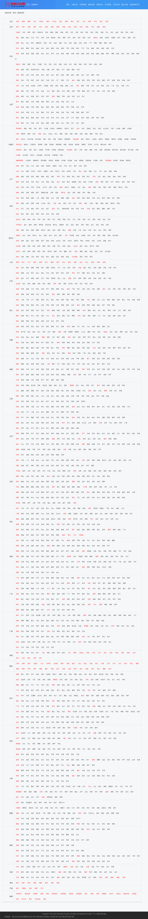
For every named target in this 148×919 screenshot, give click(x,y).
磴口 (35, 150)
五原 (30, 150)
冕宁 (82, 722)
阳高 (102, 86)
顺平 (107, 53)
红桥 (46, 27)
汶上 (118, 433)
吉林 (11, 206)
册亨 (53, 743)
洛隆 (69, 813)
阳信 (84, 449)
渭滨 (22, 834)
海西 (58, 883)
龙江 (67, 225)
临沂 (17, 444)
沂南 (37, 444)
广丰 (27, 412)
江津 (108, 663)
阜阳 (17, 348)
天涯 (58, 653)
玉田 (79, 37)
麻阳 (52, 567)
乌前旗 (41, 150)
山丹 (115, 872)
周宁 (47, 380)
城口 (46, 669)
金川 (107, 711)
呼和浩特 (19, 128)
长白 (42, 209)
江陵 (83, 524)
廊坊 (17, 80)
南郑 (27, 856)
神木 (138, 856)
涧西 (37, 465)
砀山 (73, 348)
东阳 (124, 310)
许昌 (17, 487)
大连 (17, 171)
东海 (38, 283)
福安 (57, 380)
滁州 (58, 342)
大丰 (32, 289)
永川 (120, 663)
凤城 (124, 176)
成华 (42, 674)
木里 (27, 722)
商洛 (73, 861)
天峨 (38, 642)
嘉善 (93, 305)
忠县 (63, 669)
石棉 (119, 706)
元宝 (99, 176)
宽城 (68, 69)
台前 (98, 481)
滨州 (64, 449)
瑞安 (67, 305)
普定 (109, 733)
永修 (47, 391)
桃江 (117, 556)
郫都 (75, 674)
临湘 (129, 551)
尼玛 (67, 824)
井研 (50, 695)
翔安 (118, 358)
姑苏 (37, 278)
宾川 (61, 792)
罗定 (73, 610)
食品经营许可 (134, 5)
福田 (27, 583)
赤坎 (94, 588)
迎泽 (27, 86)
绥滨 (109, 230)
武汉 (17, 508)
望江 (109, 337)
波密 (107, 813)
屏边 (42, 786)
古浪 (74, 872)
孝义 (77, 123)
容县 (63, 631)
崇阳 (93, 529)
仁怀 (89, 733)
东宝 (97, 519)
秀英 (22, 653)
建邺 (32, 267)
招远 (67, 428)
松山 (56, 134)
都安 (69, 642)
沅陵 (32, 567)
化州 (37, 594)
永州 (78, 562)
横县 (79, 615)
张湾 (27, 513)
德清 (32, 310)
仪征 (93, 289)
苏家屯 (48, 166)
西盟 (67, 776)
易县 (92, 53)
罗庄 (27, 444)
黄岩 (89, 316)
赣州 (17, 396)
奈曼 (54, 139)
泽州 (42, 96)
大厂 (57, 80)
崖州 (63, 653)
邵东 (37, 551)
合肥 (17, 326)
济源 (74, 503)
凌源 (56, 192)
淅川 (57, 492)
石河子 (111, 894)
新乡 (48, 476)
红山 (44, 134)
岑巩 (49, 749)
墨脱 (102, 813)
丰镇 (137, 150)
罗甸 (57, 754)
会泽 (133, 760)
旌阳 (22, 685)
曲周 (105, 43)
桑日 (37, 818)
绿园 (42, 198)
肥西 (52, 326)
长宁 (29, 262)
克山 (92, 225)
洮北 (93, 209)
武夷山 (63, 374)
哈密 (41, 894)
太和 (32, 182)
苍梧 (37, 626)
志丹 (47, 850)
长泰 (113, 369)
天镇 (107, 86)
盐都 (27, 289)
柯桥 (58, 310)
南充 (82, 695)
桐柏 (77, 492)
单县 (37, 455)
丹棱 (42, 701)
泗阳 (73, 294)
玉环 (124, 316)
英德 (78, 604)
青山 (94, 128)
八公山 (83, 332)
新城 (25, 128)
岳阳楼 (89, 551)
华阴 (72, 845)
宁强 (52, 856)
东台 (62, 289)
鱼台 (103, 433)
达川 (63, 706)
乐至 (63, 711)
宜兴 (114, 267)
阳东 (27, 604)
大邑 (85, 674)
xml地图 (97, 914)
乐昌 (123, 578)
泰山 (22, 439)
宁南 (52, 722)
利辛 (37, 353)
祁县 (57, 102)
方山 (62, 123)
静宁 (47, 877)
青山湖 (45, 385)
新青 (47, 241)
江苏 (11, 281)
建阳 (27, 374)
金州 (51, 171)
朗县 (117, 813)
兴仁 (29, 743)
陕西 (11, 845)
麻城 (62, 529)
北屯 (17, 899)
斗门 (78, 583)
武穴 (67, 529)
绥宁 (62, 551)
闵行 (58, 262)
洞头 (37, 305)
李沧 (98, 417)
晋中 (17, 102)
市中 (27, 417)
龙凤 (77, 235)
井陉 (66, 32)
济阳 (62, 417)
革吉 (103, 824)
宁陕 (37, 861)
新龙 (62, 717)
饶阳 (103, 80)
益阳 (97, 556)
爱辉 (81, 251)
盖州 (84, 182)
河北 (40, 27)
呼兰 (53, 219)
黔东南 (18, 749)
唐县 (62, 53)
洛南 (83, 861)
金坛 (98, 273)
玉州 (53, 631)
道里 (23, 219)
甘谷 (42, 872)
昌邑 (78, 198)
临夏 (118, 877)
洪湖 (93, 524)
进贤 (65, 385)
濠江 (104, 583)
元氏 (111, 32)
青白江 (54, 674)
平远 (47, 599)
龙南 (62, 396)
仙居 (109, 316)
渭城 (32, 840)
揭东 (27, 610)
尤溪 (83, 364)
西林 (37, 241)
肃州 (63, 877)
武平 (99, 374)
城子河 (43, 230)
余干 (57, 412)
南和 (62, 48)
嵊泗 (73, 316)
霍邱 (114, 348)
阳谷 (29, 449)
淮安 (54, 283)
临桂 (47, 620)
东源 (119, 599)
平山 (106, 32)
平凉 (17, 877)
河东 (23, 27)
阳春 (37, 604)
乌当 (37, 728)
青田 (27, 321)
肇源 (104, 235)
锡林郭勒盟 (19, 160)
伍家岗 (75, 513)
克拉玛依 (27, 894)
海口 (17, 653)
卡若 (22, 813)
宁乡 (62, 540)
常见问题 (103, 14)
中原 (22, 460)
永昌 (81, 867)
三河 (67, 80)
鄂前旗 (107, 139)
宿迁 (53, 294)
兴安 (89, 230)
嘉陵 (97, 695)
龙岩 (74, 374)
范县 (93, 481)
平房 (38, 219)
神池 (57, 112)
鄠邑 (72, 829)
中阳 (67, 123)
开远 (27, 786)
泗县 (88, 348)
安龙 (59, 743)
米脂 (113, 856)
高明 (42, 588)
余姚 (133, 300)
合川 (114, 663)
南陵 (103, 326)
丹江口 (58, 513)
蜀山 (32, 326)
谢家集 (77, 332)
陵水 (29, 658)
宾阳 (74, 615)
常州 (73, 273)
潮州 (100, 604)
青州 (52, 433)
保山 (68, 765)
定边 (103, 856)
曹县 (32, 455)
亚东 (93, 808)
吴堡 (123, 856)
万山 (74, 738)
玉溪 (17, 765)
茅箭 (22, 513)
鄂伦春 (51, 144)
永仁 (52, 781)
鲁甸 (27, 770)
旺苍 (37, 690)
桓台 (47, 423)
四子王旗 (130, 150)
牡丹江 (18, 251)
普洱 (17, 776)
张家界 (69, 556)
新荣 (82, 86)
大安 (113, 209)
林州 (120, 471)
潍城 (22, 433)
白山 (17, 209)
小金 (112, 711)
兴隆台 (73, 187)
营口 (58, 182)
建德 (82, 300)
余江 (115, 391)
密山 (64, 230)
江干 (32, 300)
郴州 (17, 562)
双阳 (47, 198)
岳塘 (27, 546)
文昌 (93, 653)
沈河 (27, 166)
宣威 (138, 760)
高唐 (53, 449)
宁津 (98, 444)
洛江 (32, 369)
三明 (48, 364)
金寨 (124, 348)
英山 (42, 529)
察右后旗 (123, 150)
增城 (72, 578)
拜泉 (102, 225)
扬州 (68, 289)
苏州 (17, 278)
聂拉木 (104, 808)
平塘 (52, 754)
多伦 (101, 160)
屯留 (73, 91)
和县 (136, 332)
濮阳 (73, 481)
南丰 (98, 407)
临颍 (78, 487)
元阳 (62, 786)
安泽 (52, 118)
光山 (37, 497)
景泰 (112, 867)
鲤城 (22, 369)
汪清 (52, 214)
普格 (57, 722)
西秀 (99, 733)
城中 (89, 615)
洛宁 (82, 465)
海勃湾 (23, 134)
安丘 (67, 433)
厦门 (88, 358)
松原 (53, 209)
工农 (79, 230)
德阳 (17, 685)
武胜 (37, 706)
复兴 (32, 43)
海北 (29, 883)
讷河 (107, 225)
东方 (105, 653)
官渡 (32, 760)
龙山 (59, 203)
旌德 (99, 353)
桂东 (62, 562)
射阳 (52, 289)
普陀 (40, 262)
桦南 (44, 246)
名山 (104, 706)
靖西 (77, 636)
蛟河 (103, 198)
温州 (17, 305)
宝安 (37, 583)
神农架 (81, 535)
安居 (68, 690)
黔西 (33, 738)
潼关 (32, 845)
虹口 (46, 262)
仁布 (73, 808)
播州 (33, 733)
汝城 (57, 562)
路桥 (94, 316)
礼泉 (52, 840)
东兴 (107, 626)
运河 (27, 75)
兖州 (93, 433)
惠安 (42, 369)
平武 (93, 685)
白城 (88, 209)
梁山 (128, 433)
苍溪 (52, 690)
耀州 (103, 829)
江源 (27, 209)
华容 (81, 519)
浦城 (37, 374)
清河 (97, 48)
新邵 (42, 551)
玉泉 (35, 128)
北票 (51, 192)
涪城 (58, 685)
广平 (90, 43)
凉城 (100, 150)
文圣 (27, 187)
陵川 (37, 96)
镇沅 (47, 776)
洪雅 (37, 701)
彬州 (87, 840)
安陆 (47, 524)
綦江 (73, 663)
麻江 (94, 749)
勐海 (30, 792)
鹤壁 (17, 476)
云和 (47, 321)
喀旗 (91, 134)
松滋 (98, 524)
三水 (37, 588)
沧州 (17, 75)
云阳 (69, 669)
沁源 (108, 91)
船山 (63, 690)
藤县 (42, 626)
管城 (32, 460)
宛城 (22, 492)
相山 (27, 337)
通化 (80, 203)
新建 (50, 385)
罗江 (27, 685)
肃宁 (57, 75)
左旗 (66, 134)
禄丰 (67, 781)
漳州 (83, 369)
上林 (69, 615)
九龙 (37, 717)
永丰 (52, 401)
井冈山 (83, 401)
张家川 (53, 872)
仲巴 (88, 808)
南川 (125, 663)
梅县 (27, 599)
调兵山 (120, 187)
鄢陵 (32, 487)
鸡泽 (85, 43)
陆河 (78, 599)
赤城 (100, 64)
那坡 (47, 636)
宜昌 (64, 513)
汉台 (22, 856)
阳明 (29, 251)
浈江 (88, 578)
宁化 (73, 364)
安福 (72, 401)
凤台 (93, 332)
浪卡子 (78, 818)
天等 (47, 647)
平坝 (104, 733)
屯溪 (22, 342)
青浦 (92, 262)
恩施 (17, 535)
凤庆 (83, 776)
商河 (67, 417)
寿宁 (42, 380)
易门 (47, 765)
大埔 (32, 599)
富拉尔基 (48, 225)
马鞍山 (105, 332)
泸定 (27, 717)
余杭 (57, 300)
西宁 (17, 883)
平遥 (62, 102)
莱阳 (52, 428)
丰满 (93, 198)
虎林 (59, 230)
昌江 (77, 385)
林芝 (79, 813)
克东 (97, 225)
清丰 (83, 481)
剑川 (96, 792)
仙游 (42, 364)
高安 (67, 407)
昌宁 (88, 765)
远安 (96, 513)
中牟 (52, 460)
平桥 (27, 497)
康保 (60, 64)
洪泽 (76, 283)
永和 (82, 118)
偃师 (92, 465)
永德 (93, 776)
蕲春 (52, 529)
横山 (88, 856)
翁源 (108, 578)
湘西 (17, 572)
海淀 (47, 21)
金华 (84, 310)
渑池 (100, 487)
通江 (32, 711)
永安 (108, 364)
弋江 (78, 326)
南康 (27, 396)
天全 (124, 706)
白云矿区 (106, 128)
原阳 (83, 476)
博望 (121, 332)
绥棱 (52, 257)
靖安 (47, 407)
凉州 (64, 872)
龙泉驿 (48, 674)
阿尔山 (32, 155)
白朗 (68, 808)
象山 (123, 300)
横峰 (47, 412)
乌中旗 (47, 150)
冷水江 (104, 567)
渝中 (29, 663)
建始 (32, 535)
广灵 (112, 86)
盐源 (32, 722)
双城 (64, 219)
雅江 (42, 717)
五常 (109, 219)
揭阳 (17, 610)
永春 (52, 369)
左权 (32, 102)
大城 (47, 80)
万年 (67, 412)
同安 (113, 358)
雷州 (129, 588)
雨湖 (22, 546)
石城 (102, 396)
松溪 (47, 374)
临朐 (42, 433)
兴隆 (48, 69)
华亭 (52, 877)
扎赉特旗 (55, 155)
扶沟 (83, 497)
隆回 (52, 551)
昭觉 (72, 722)
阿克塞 (84, 877)
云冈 (92, 86)
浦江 (104, 310)
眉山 (17, 701)
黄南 (34, 883)
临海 (119, 316)
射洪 (78, 690)
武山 (47, 872)
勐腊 (35, 792)
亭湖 (22, 289)
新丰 (118, 578)
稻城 (102, 717)
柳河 (107, 203)
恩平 (83, 588)
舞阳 (73, 487)
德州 (83, 444)
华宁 (42, 765)
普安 (33, 743)
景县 (118, 80)
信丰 (37, 396)
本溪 (58, 176)
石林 (67, 760)
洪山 (52, 508)
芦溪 (123, 385)
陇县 (57, 834)
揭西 (32, 610)
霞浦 (27, 380)
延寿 (99, 219)
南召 (32, 492)
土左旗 (46, 128)
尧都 (22, 118)
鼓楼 (37, 267)
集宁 (75, 150)
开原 (126, 187)
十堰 (17, 513)
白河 (67, 861)
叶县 (49, 471)
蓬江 (53, 588)
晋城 (17, 96)
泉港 (37, 369)
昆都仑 (89, 128)
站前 (63, 182)
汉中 (17, 856)
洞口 (57, 551)
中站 (27, 481)
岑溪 (52, 626)
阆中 (127, 695)
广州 (17, 578)
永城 (133, 492)
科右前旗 (39, 155)
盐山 (52, 75)
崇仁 (103, 407)
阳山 (63, 604)
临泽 (105, 872)
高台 (110, 872)
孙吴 (96, 251)
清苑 (37, 53)
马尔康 (75, 711)
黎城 (83, 91)
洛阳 (17, 465)
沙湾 (27, 695)
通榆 (103, 209)
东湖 (22, 385)
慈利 (86, 556)
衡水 (73, 80)
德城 (88, 444)
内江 (89, 690)
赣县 (32, 396)
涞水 (47, 53)
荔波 (32, 754)
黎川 (93, 407)
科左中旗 (30, 139)
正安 (49, 733)
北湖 (22, 562)
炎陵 (108, 540)
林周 (40, 802)
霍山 (129, 348)
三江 (135, 615)
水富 (72, 770)
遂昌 (37, 321)
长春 (17, 198)
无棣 (89, 449)
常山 (32, 316)
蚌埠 (17, 332)
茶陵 (103, 540)
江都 (83, 289)
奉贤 (98, 262)
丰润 (47, 37)
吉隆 (98, 808)
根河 (109, 144)
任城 (88, 433)
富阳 (62, 300)
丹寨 (99, 749)
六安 (94, 348)
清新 (53, 604)
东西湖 (58, 508)
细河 (123, 182)
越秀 (27, 578)
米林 (97, 813)
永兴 (42, 562)
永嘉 (42, 305)
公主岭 (43, 203)
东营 (100, 423)
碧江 (69, 738)
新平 (57, 765)
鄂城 (86, 519)
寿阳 (47, 102)
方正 (74, 219)
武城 (128, 444)
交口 (72, 123)
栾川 (62, 465)
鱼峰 (94, 615)
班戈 (57, 824)
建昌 (89, 192)
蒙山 (47, 626)
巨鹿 (72, 48)
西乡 (42, 856)
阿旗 (61, 134)
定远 (83, 342)
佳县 (118, 856)
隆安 (59, 615)
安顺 (94, 733)
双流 (70, 674)
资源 (87, 620)
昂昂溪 (41, 225)
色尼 (22, 824)
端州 (53, 594)
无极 (101, 32)
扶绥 (27, 647)
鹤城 (22, 567)
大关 (42, 770)
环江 (59, 642)
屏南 (37, 380)
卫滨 (58, 476)
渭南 (17, 845)
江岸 (22, 508)
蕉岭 (52, 599)
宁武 (47, 112)
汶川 (80, 711)
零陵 (83, 562)
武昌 (42, 508)
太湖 (99, 337)
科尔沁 (23, 139)
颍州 (22, 348)
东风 (33, 246)
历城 (42, 417)
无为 (108, 326)
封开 (78, 594)
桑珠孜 (24, 808)
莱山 (37, 428)
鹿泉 (56, 32)
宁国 (104, 353)
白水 (57, 845)
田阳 (27, 636)
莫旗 (45, 144)
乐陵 (133, 444)
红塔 (22, 765)
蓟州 (104, 27)
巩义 (57, 460)
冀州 (83, 80)
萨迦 (46, 808)
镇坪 (57, 861)
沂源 (57, 423)
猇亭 (86, 513)
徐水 (42, 53)
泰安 (17, 439)
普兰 (83, 824)
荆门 (92, 519)
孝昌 (27, 524)
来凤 (52, 535)
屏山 (103, 701)
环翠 (58, 439)
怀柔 (89, 21)
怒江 (17, 797)
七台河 (75, 246)
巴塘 (92, 717)
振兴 (104, 176)
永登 (49, 867)
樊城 (27, 519)
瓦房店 (69, 171)
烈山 (32, 337)
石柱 (92, 669)
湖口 (62, 391)
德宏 (107, 792)
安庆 (69, 337)
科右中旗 (47, 155)
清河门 (118, 182)
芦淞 (78, 540)
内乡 (52, 492)
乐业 (57, 636)
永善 (47, 770)
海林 (55, 251)
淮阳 (108, 497)
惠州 (94, 594)
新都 (60, 674)
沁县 (103, 91)
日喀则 (18, 808)
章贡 (22, 396)
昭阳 (22, 770)
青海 (11, 883)
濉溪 (37, 337)
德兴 (77, 412)
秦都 (22, 840)
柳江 (109, 615)
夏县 (62, 107)
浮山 (57, 118)
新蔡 (69, 503)
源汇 (58, 487)
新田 (129, 562)
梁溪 (99, 267)
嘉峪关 (65, 867)
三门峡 (85, 487)
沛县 (52, 273)
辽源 (54, 203)
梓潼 (83, 685)
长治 (48, 91)
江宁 (59, 267)
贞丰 (44, 743)
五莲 (94, 439)
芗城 (88, 369)
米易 (76, 679)
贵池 (48, 353)
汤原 (53, 246)
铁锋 (35, 225)
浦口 (42, 267)
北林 (22, 257)
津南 (63, 27)
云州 (97, 86)
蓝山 (124, 562)
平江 (120, 551)
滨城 (69, 449)
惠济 (47, 460)
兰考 (129, 460)
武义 (99, 310)
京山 (117, 519)
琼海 (87, 653)
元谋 (57, 781)
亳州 (17, 353)
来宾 (79, 642)
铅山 (42, 412)
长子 (93, 91)
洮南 (108, 209)
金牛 (32, 674)
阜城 (123, 80)
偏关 (82, 112)
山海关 (107, 37)
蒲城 (52, 845)
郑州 (17, 460)
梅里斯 (61, 225)
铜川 (88, 829)
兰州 (17, 867)
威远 (104, 690)
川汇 (78, 497)
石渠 (77, 717)
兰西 (32, 257)
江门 (48, 588)
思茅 (22, 776)
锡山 (84, 267)
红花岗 (23, 733)
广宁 (68, 594)
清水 (32, 872)
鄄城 (57, 455)
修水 (42, 391)
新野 (72, 492)
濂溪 (22, 391)
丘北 (121, 786)
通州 (66, 21)
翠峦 (42, 241)
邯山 (22, 43)
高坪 (92, 695)
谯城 (22, 353)
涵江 (27, 364)
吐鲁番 (35, 894)
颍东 (27, 348)
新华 (33, 32)
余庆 (74, 733)
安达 (28, 5)
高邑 (86, 32)
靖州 (67, 567)
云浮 (48, 610)
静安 (34, 262)
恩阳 (27, 711)
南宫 (107, 48)
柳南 (99, 615)
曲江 (93, 578)
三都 (77, 754)
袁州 (22, 407)
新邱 (107, 182)
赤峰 (39, 134)
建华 (30, 225)
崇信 (37, 877)
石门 (57, 556)
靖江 (42, 294)
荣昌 (23, 669)
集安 (118, 203)
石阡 (89, 738)
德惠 (67, 198)
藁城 (51, 32)
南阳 (17, 492)
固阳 (123, 128)
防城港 (86, 626)
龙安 (94, 471)
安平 (108, 80)
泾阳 (42, 840)
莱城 (110, 439)
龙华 (52, 583)
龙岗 (42, 583)
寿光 (62, 433)
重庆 (11, 666)
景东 (37, 776)
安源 (103, 385)
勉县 (47, 856)
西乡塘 (38, 615)
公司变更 (108, 5)
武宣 (99, 642)
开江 (73, 706)
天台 (104, 316)
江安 (73, 701)
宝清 (55, 235)
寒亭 (27, 433)
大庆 (66, 235)
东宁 (70, 251)
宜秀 (84, 337)
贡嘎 (32, 818)
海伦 (67, 257)
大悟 (32, 524)
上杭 (94, 374)
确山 (49, 503)
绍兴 (48, 310)
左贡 (59, 813)
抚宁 (119, 37)
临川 (78, 407)
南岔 (27, 241)
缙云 (32, 321)
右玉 (78, 96)
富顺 (49, 679)
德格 (67, 717)
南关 (22, 198)
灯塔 (55, 187)
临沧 (73, 776)
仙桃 (63, 535)
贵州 (11, 741)
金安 (99, 348)
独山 (47, 754)
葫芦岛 (63, 192)
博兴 (94, 449)
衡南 (83, 546)
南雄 (128, 578)
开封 (83, 460)
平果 (37, 636)
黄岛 (88, 417)
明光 (98, 342)
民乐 (100, 872)
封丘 (93, 476)
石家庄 (18, 32)
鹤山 (22, 476)
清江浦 (70, 283)
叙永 (118, 679)
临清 (59, 449)
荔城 (32, 364)
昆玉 (44, 899)
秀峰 (22, 620)
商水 (93, 497)
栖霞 (47, 267)
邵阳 (17, 551)
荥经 (109, 706)
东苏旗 (51, 160)
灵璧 (83, 348)
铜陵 (43, 337)
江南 (32, 615)
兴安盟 (18, 155)
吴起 (52, 850)
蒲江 (90, 674)
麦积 (27, 872)
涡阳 (27, 353)
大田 (78, 364)
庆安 (42, 257)
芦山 (129, 706)
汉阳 (37, 508)
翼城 (32, 118)
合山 (109, 642)
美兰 (37, 653)
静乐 (52, 112)
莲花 (113, 385)
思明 (93, 358)
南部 (102, 695)
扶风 (47, 834)
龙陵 (83, 765)
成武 (42, 455)
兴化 (37, 294)
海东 (23, 883)
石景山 (41, 21)
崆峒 (22, 877)
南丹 (33, 642)
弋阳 (52, 412)
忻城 (89, 642)
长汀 (89, 374)
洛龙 (47, 465)
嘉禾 (47, 562)
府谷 (93, 856)
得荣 (107, 717)
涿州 (122, 53)
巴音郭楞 (63, 894)
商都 (90, 150)
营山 (107, 695)
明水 (47, 257)
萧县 (78, 348)
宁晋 (67, 48)
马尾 (37, 358)
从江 (84, 749)
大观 (79, 337)
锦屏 (59, 749)
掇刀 (102, 519)
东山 (94, 230)
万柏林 (46, 86)
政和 (52, 374)
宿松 (104, 337)
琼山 (32, 653)
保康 (47, 519)
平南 (37, 631)
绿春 (79, 786)
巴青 (62, 824)
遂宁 (58, 690)
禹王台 (104, 460)
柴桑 (32, 391)
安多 (42, 824)
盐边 (81, 679)
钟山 (103, 636)
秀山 (98, 669)
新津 (95, 674)
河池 (17, 642)
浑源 (122, 86)
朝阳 (29, 21)
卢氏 (105, 487)
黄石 (89, 508)
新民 (85, 166)
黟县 (47, 342)
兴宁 (57, 599)
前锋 (27, 706)
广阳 (27, 80)
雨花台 (53, 267)
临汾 (17, 118)
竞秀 (22, 53)
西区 (66, 679)
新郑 (72, 460)
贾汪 (32, 273)
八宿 (53, 813)
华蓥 (47, 706)
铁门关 (24, 899)
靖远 (102, 867)
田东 (32, 636)
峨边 (65, 695)
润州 (114, 289)
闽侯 (52, 358)
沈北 (60, 166)
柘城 (118, 492)
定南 (67, 396)
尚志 (104, 219)
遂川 (62, 401)
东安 (23, 251)
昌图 (114, 187)
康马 (78, 808)
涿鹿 (95, 64)
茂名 (17, 594)
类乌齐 (38, 813)
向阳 (74, 230)
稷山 (42, 107)
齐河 (113, 444)
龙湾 (27, 305)
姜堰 (32, 294)
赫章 (59, 738)
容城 (72, 53)
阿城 (59, 219)
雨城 (99, 706)
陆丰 (83, 599)
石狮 (67, 369)
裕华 (46, 32)
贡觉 (32, 813)
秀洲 (88, 305)
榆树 (62, 198)
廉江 (124, 588)
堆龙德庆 (29, 802)
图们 (27, 214)
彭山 (27, 701)
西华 (88, 497)
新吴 (104, 267)
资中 (109, 690)
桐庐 (72, 300)
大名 (65, 43)
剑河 (64, 749)
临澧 (47, 556)
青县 (37, 75)
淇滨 (32, 476)
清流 (68, 364)
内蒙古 (11, 144)
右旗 (71, 134)
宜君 (108, 829)
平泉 (78, 69)
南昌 (17, 385)
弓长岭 (38, 187)
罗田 (37, 529)
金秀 (104, 642)
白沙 (134, 653)
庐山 (84, 391)
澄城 (47, 845)
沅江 (127, 556)
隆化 (58, 69)
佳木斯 (18, 246)
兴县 (37, 123)
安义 (60, 385)
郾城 (63, 487)
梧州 (17, 626)
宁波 (88, 300)
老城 (22, 465)
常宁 (108, 546)
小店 (22, 86)
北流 (83, 631)
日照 (79, 439)
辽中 (70, 166)
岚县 (57, 123)
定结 (83, 808)
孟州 (67, 481)
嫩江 (86, 251)
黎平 (74, 749)
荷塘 (73, 540)
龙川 (104, 599)
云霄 (98, 369)
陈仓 (32, 834)
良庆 (44, 615)
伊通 (37, 203)
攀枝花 (55, 679)
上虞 (63, 310)
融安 (124, 615)
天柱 (53, 749)
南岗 (29, 219)
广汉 (37, 685)
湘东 (108, 385)
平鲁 (63, 96)
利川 (27, 535)
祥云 (56, 792)
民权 (103, 492)
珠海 (68, 583)
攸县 (98, 540)
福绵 (58, 631)
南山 (84, 230)
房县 (52, 513)
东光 (42, 75)
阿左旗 (115, 160)
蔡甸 (69, 508)
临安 (67, 300)
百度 (13, 916)
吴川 (134, 588)
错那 (72, 818)
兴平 (82, 840)
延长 (32, 850)
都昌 (57, 391)
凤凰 (32, 572)
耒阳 (103, 546)
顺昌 (32, 374)
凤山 (44, 642)
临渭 (22, 845)
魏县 (100, 43)
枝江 (131, 513)
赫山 (107, 556)
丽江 (78, 770)
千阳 (62, 834)
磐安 (109, 310)
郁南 (68, 610)
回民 (30, 128)
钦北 (122, 626)
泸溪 (27, 572)
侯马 (97, 118)
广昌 (128, 407)
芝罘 (22, 428)
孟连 (57, 776)
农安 (57, 198)
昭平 (98, 636)
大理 (41, 792)
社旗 (62, 492)
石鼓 (63, 546)
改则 (108, 824)
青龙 (124, 37)
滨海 (86, 27)
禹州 (42, 487)
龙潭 (83, 198)
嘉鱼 (83, 529)
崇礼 (50, 64)
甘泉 (57, 850)
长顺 (62, 754)
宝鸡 (17, 834)
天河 (37, 578)
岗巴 (114, 808)
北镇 (52, 182)
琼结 (42, 818)
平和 (128, 369)
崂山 (93, 417)
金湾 (83, 583)
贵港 (17, 631)
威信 (67, 770)
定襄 (27, 112)
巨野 (47, 455)
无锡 (79, 267)
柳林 (47, 123)
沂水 (47, 444)
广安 (17, 706)
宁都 (77, 396)
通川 (58, 706)
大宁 (72, 118)
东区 (61, 679)
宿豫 (63, 294)
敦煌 (94, 877)
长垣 (98, 476)
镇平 (47, 492)
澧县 (42, 556)
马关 (116, 786)
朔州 (53, 96)
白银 (87, 867)
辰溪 (37, 567)
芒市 (117, 792)
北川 (88, 685)
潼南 (17, 669)
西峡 (42, 492)
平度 (118, 417)
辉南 (102, 203)
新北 (88, 273)
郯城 (42, 444)
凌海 (47, 182)
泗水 (123, 433)
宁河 (92, 27)
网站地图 (103, 914)
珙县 (88, 701)
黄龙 (77, 850)
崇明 (104, 262)
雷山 (89, 749)
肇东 (62, 257)
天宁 (78, 273)
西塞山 (102, 508)
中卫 (42, 888)
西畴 (104, 786)
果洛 (46, 883)
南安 (77, 369)
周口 (73, 497)
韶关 (78, 578)
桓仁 (88, 176)
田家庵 (70, 332)
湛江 (89, 588)
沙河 (112, 48)
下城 (27, 300)
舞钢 (64, 471)
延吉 (22, 214)
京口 (109, 289)
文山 (89, 786)
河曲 (72, 112)
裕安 (104, 348)
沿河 (109, 738)
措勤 (113, 824)
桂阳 (32, 562)
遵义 (17, 733)
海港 (101, 37)
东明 (62, 455)
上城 (22, 300)
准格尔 (101, 139)
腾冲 (93, 765)
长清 (47, 417)
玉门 (89, 877)
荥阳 (62, 460)
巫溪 (86, 669)
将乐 (93, 364)
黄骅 (92, 75)
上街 (42, 460)
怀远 (44, 332)
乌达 (33, 134)
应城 (42, 524)
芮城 (72, 107)
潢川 (57, 497)
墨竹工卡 (62, 802)
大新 (42, 647)
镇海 (108, 300)
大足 (79, 663)
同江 (59, 246)
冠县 (49, 449)
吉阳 (53, 653)
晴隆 (38, 743)
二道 (37, 198)
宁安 (60, 251)
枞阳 (63, 337)
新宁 (67, 551)
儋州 (75, 653)
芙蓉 (22, 540)
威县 (92, 48)
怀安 (85, 64)
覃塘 (32, 631)
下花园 (39, 64)
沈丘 (98, 497)
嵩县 (67, 465)
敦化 (32, 214)
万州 (17, 663)
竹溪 (47, 513)
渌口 (93, 540)
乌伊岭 (87, 241)
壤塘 (122, 711)
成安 (60, 43)
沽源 (65, 64)
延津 (88, 476)
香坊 (49, 219)
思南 (94, 738)
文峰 (79, 471)
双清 (22, 551)
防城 (97, 626)
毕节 (17, 738)
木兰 (89, 219)
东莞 (89, 604)
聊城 (17, 449)
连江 (57, 358)
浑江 (22, 209)
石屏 (52, 786)
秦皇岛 (95, 37)
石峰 (83, 540)
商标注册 (91, 5)
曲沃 (27, 118)
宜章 (37, 562)
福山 (27, 428)
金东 (94, 310)
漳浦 (103, 369)
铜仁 (64, 738)
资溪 (123, 407)
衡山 (88, 546)
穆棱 (65, 251)
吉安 (17, 401)
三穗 (38, 749)
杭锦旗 (120, 139)
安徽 (11, 340)
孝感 (17, 524)
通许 (120, 460)
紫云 (124, 733)
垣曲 (57, 107)
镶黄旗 (81, 160)
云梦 (37, 524)
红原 (138, 711)
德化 (57, 369)
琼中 (40, 658)
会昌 (92, 396)
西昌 (22, 722)
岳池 (32, 706)
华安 (133, 369)
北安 (101, 251)
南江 (37, 711)
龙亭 (88, 460)
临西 (102, 48)
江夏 (74, 508)
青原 (27, 401)
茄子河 (92, 246)
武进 (93, 273)
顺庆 (87, 695)
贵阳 (17, 728)
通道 (72, 567)
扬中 (129, 289)
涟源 (109, 567)
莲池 (27, 53)
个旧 (22, 786)
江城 (22, 604)
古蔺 (123, 679)
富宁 (131, 786)
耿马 (108, 776)
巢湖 (62, 326)
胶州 (113, 417)
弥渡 (66, 792)
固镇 (53, 332)
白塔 (22, 187)
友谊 (50, 235)
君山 (99, 551)
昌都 (17, 813)
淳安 (77, 300)
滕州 (94, 423)
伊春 (17, 241)
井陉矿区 (40, 32)
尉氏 (124, 460)
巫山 (81, 669)
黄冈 (17, 529)
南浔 (27, 310)
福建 (11, 369)
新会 (63, 588)
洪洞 (42, 118)
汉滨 (22, 861)
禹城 (138, 444)
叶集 (109, 348)
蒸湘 (68, 546)
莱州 (57, 428)
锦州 (17, 182)
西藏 (11, 813)
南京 (17, 267)
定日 (41, 808)
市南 (78, 417)
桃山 (86, 246)
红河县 (68, 786)
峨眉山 (76, 695)
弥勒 (37, 786)
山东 (11, 436)
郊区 (32, 91)
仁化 (103, 578)
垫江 (58, 669)
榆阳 (83, 856)
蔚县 (75, 64)
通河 (94, 219)
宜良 (62, 760)
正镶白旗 (88, 160)
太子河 (45, 187)
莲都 (22, 321)
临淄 (37, 423)
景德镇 (72, 385)
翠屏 (58, 701)
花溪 (32, 728)
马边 (70, 695)
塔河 (91, 257)
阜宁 (47, 289)
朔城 (58, 96)
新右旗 (77, 144)
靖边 (98, 856)
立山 (95, 171)
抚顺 (17, 176)
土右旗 (118, 128)
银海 (68, 626)
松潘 (95, 711)
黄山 (17, 342)
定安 (111, 653)
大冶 (122, 508)
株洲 (68, 540)
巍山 (76, 792)
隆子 (67, 818)
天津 (11, 27)
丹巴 (32, 717)
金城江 (23, 642)
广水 (124, 529)
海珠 (32, 578)
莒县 (99, 439)
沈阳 (17, 166)
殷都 (89, 471)
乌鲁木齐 (19, 894)
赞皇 (96, 32)
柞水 (108, 861)
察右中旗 (115, 150)
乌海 (17, 134)
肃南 (95, 872)
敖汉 (101, 134)
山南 (17, 818)
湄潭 (69, 733)
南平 (17, 374)
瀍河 (32, 465)
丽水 (17, 321)
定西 (106, 877)
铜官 (48, 337)
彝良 (62, 770)
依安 (72, 225)
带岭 (81, 241)
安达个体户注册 (34, 916)
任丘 (87, 75)
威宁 (53, 738)
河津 (82, 107)
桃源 (52, 556)
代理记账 (83, 5)
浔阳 (27, 391)
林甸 (109, 235)
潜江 (69, 535)
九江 (17, 391)
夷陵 (91, 513)
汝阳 (72, 465)
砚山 (99, 786)
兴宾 (84, 642)
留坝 (67, 856)
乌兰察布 (69, 150)
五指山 (81, 653)
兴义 (23, 743)
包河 (37, 326)
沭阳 (68, 294)
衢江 (27, 316)
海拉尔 (26, 144)
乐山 (17, 695)
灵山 (127, 626)
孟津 (52, 465)
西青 (58, 27)
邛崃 (111, 674)
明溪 (63, 364)
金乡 (108, 433)
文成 (57, 305)
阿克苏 (71, 894)
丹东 (94, 176)
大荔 (37, 845)
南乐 (88, 481)
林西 (76, 134)
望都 (82, 53)
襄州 (32, 519)
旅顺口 (46, 171)
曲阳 (97, 53)
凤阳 (88, 342)
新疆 (11, 896)
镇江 (104, 289)
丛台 (27, 43)
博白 (73, 631)
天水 (17, 872)
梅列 (53, 364)
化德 (85, 150)
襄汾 (37, 118)
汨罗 (124, 551)
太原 (17, 86)
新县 (42, 497)
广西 (11, 631)
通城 (88, 529)
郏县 (59, 471)
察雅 (49, 813)
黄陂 (79, 508)
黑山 (37, 182)
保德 (77, 112)
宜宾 (53, 701)
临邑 (108, 444)
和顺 (37, 102)
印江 (99, 738)
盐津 (37, 770)
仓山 (32, 358)
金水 (37, 460)
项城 (123, 497)
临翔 (78, 776)
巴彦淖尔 (19, 150)
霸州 (62, 80)
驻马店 (18, 503)
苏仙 (27, 562)
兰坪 (37, 797)
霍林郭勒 (67, 139)
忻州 (17, 112)
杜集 (22, 337)
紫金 (99, 599)
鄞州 (113, 300)
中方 (27, 567)
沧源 (113, 776)
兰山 (22, 444)
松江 (86, 262)
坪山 (57, 583)
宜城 (64, 519)
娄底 (83, 567)
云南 (11, 778)
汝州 (69, 471)
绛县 (52, 107)
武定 (62, 781)
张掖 (85, 872)
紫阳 (42, 861)
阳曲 (61, 86)
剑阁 (47, 690)
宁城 (96, 134)
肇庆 (48, 594)
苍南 (52, 305)
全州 (62, 620)
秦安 (37, 872)
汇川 (29, 733)
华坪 (98, 770)
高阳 (67, 53)
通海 (37, 765)
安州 (68, 685)
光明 (62, 583)
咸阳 (17, 840)
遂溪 (114, 588)
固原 (36, 888)
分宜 (99, 391)
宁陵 (113, 492)
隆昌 (114, 690)
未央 (42, 829)
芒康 (64, 813)
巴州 (22, 711)
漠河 (81, 257)
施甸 (78, 765)
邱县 (80, 43)
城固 (32, 856)
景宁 (57, 321)
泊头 (82, 75)
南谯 (68, 342)
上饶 (17, 412)
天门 (75, 535)
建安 (27, 487)
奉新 (27, 407)
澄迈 (122, 653)
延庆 (107, 21)
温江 (65, 674)
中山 (22, 171)
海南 (29, 134)
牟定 (32, 781)
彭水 (110, 669)
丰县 (47, 273)
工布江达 (91, 813)
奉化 (118, 300)
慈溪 (138, 300)
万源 (88, 706)
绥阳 (44, 733)
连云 (23, 283)
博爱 (47, 481)
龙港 (73, 192)
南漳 (37, 519)
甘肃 (11, 872)
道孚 (47, 717)
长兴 (37, 310)
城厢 (22, 364)
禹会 (33, 332)
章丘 (52, 417)
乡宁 (67, 118)
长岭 (72, 209)
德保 (42, 636)
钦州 (112, 626)
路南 (22, 37)
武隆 (40, 669)
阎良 (52, 829)
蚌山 (29, 332)
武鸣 (53, 615)
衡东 (93, 546)
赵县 (117, 32)
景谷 (42, 776)
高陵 (67, 829)
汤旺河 (76, 241)
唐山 (17, 37)
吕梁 (17, 123)
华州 (27, 845)
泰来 (77, 225)
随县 (119, 529)
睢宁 (57, 273)
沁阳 (62, 481)
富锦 (64, 246)
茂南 (22, 594)
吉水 (37, 401)
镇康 (98, 776)
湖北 (11, 522)
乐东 (23, 658)
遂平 (64, 503)
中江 (32, 685)
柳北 (104, 615)
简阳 (121, 674)
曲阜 (133, 433)
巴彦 (84, 219)
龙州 (37, 647)
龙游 (42, 316)
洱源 (91, 792)
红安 (32, 529)
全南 (72, 396)
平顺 (78, 91)
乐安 (108, 407)
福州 (17, 358)
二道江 (91, 203)
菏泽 (17, 455)
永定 (84, 374)
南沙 (62, 578)
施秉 (33, 749)
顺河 (93, 460)
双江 (103, 776)
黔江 (96, 663)
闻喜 (37, 107)
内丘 (42, 48)
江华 (135, 562)
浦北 (132, 626)
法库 (80, 166)
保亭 (34, 658)
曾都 (114, 529)
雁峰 (58, 546)
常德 (17, 556)
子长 (42, 850)
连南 (73, 604)
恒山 (27, 230)
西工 (27, 465)
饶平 (115, 604)
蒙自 (32, 786)
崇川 (74, 278)
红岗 (89, 235)
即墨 (108, 417)
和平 (17, 27)
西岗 (27, 171)
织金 (44, 738)
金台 (27, 834)
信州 (22, 412)
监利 (78, 524)
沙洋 (107, 519)
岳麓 (32, 540)
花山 (111, 332)
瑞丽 (112, 792)
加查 (62, 818)
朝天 (32, 690)
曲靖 (93, 760)
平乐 (92, 620)
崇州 (117, 674)
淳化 (72, 840)
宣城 (69, 353)
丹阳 (124, 289)
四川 (11, 698)
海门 (104, 278)
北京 (11, 21)
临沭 (77, 444)
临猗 (27, 107)
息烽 (59, 728)
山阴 (68, 96)
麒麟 (98, 760)
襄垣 (68, 91)
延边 (17, 214)
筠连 (93, 701)
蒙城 (32, 353)
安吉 (42, 310)
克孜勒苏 (79, 894)
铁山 (112, 508)
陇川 (132, 792)
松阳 (42, 321)
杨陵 (27, 840)
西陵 (69, 513)
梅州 (17, 599)
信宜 (42, 594)
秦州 (22, 872)
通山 (98, 529)
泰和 (57, 401)
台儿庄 (84, 423)
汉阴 (27, 861)
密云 (101, 21)
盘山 (84, 187)
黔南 (17, 754)
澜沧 (62, 776)
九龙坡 (56, 663)
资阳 (102, 556)
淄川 (22, 423)
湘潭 (17, 546)
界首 (57, 348)
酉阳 (104, 669)
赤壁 (103, 529)
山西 (11, 104)
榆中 (59, 867)
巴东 (37, 535)
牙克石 (90, 144)
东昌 (85, 203)
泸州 (87, 679)
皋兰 (53, 867)
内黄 (114, 471)
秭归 (106, 513)
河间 (97, 75)
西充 (122, 695)
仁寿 (32, 701)
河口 (110, 423)
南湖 (83, 305)
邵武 (57, 374)
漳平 (109, 374)
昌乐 (47, 433)
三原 (37, 840)
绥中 (84, 192)
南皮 (62, 75)
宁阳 (32, 439)
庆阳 (100, 877)
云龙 (27, 273)
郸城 (103, 497)
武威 (59, 872)
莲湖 (32, 829)
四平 (17, 203)
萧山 (52, 300)
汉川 (52, 524)
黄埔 (47, 578)
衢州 (17, 316)
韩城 (67, 845)
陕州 (95, 487)
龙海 (138, 369)
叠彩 (27, 620)
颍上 (52, 348)
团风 (27, 529)
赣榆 (33, 283)
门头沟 (54, 21)
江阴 (109, 267)
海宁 (103, 305)
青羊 (27, 674)
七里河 (28, 867)
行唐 (76, 32)
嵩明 (72, 760)
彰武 (133, 182)
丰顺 (37, 599)
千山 (100, 171)
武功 (77, 840)
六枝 (86, 728)
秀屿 (37, 364)
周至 (82, 829)
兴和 (95, 150)
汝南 (59, 503)
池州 (43, 353)
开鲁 (44, 139)
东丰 (69, 203)
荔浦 (97, 620)
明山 (73, 176)
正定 (71, 32)
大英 (83, 690)
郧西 (37, 513)
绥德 (108, 856)
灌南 (49, 283)
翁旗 (86, 134)
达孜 (35, 802)
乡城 (97, 717)
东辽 (74, 203)
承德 (17, 69)
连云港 (18, 283)
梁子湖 (75, 519)
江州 (22, 647)
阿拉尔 (118, 894)
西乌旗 (70, 160)
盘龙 (27, 760)
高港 (27, 294)
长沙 (17, 540)
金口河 (39, 695)
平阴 (57, 417)
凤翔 (37, 834)
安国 (132, 53)
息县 (67, 497)
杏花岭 (33, 86)
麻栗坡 (110, 786)
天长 (93, 342)
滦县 (59, 37)
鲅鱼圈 (74, 182)
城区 (22, 91)
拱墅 (37, 300)
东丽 (52, 27)
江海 (58, 588)
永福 (72, 620)
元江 (62, 765)
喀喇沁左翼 (44, 192)
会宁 (107, 867)
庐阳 (27, 326)
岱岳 (27, 439)
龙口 (47, 428)
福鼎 (62, 380)
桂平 (42, 631)
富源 (128, 760)
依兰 (69, 219)
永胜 (93, 770)
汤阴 (104, 471)
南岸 (62, 663)
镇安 (103, 861)
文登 (63, 439)
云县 (88, 776)
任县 (57, 48)
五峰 (116, 513)
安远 (57, 396)
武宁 (37, 391)
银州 (94, 187)
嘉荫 (104, 241)
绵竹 (47, 685)
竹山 (42, 513)
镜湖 (73, 326)
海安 (109, 278)
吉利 (42, 465)
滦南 (64, 37)
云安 (58, 610)
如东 (89, 278)
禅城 (22, 588)
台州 (79, 316)
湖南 (11, 556)
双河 (30, 899)
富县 (62, 850)
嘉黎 (27, 824)
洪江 (77, 567)
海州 (102, 182)
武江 (83, 578)
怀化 (17, 567)
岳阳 (83, 551)
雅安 (94, 706)
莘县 (33, 449)
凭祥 (52, 647)
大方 (29, 738)
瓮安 (42, 754)
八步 (88, 636)
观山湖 (48, 728)
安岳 (58, 711)
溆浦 (42, 567)
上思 (102, 626)
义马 (110, 487)
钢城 (115, 439)
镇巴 (62, 856)
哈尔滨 (18, 219)
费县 (57, 444)
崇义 (52, 396)
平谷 (95, 21)
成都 (17, 674)
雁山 (42, 620)
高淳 (74, 267)
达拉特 (94, 139)
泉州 (17, 369)
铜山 (42, 273)
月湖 (110, 391)
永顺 (52, 572)
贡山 (32, 797)
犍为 (45, 695)
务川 (59, 733)
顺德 (32, 588)
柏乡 (47, 48)
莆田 (17, 364)
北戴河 (113, 37)
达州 (53, 706)
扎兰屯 (96, 144)
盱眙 (86, 283)
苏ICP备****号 (90, 914)
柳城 (114, 615)
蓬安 (112, 695)
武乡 (98, 91)
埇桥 (68, 348)
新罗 (79, 374)
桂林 (17, 620)
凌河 (27, 182)
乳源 (113, 578)
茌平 (38, 449)
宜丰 (42, 407)
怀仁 (83, 96)
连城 (104, 374)
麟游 (67, 834)
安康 (17, 861)
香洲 (73, 583)
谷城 (42, 519)
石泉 (32, 861)
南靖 (123, 369)
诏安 (108, 369)
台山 (68, 588)
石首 (88, 524)
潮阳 (109, 583)
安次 (22, 80)
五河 (49, 332)
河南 (11, 482)
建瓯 (69, 374)
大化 (74, 642)
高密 (72, 433)
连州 (83, 604)
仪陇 (117, 695)
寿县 (99, 332)
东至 (53, 353)
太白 (77, 834)
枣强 (88, 80)
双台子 (67, 187)
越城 (53, 310)
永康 (129, 310)
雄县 (117, 53)
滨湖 (94, 267)
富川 (108, 636)
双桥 (22, 69)
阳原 (80, 64)
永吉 (98, 198)
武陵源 (80, 556)
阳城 (32, 96)
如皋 (99, 278)
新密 (67, 460)
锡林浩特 (36, 160)
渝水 (94, 391)
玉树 (52, 883)
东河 (83, 128)
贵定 (37, 754)
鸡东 (53, 230)
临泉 (37, 348)
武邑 (93, 80)
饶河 (60, 235)
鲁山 (53, 471)
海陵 (22, 294)
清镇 (69, 728)
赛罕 (40, 128)
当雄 (45, 802)
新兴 (81, 246)
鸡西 (17, 230)
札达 (88, 824)
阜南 (47, 348)
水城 (91, 728)
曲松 (47, 818)
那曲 (17, 824)
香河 (42, 80)
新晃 (57, 567)
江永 (114, 562)
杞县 (114, 460)
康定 (22, 717)
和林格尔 (59, 128)
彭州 (106, 674)
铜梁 (137, 663)
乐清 (72, 305)
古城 (83, 770)
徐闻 (119, 588)
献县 (72, 75)
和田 (92, 894)
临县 (42, 123)
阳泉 (17, 91)
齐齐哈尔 (19, 225)
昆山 (59, 278)
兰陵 (52, 444)
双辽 (49, 203)
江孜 (36, 808)
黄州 (22, 529)
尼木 (50, 802)
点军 (81, 513)
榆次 (22, 102)
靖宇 (37, 209)
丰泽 (27, 369)
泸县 (108, 679)
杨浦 (52, 262)
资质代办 (99, 5)
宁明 (32, 647)
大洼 (78, 187)
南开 (34, 27)
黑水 (117, 711)
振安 (109, 176)
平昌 (42, 711)
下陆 (107, 508)
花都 (57, 578)
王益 (93, 829)
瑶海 (22, 326)
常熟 (47, 278)
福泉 (27, 754)
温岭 (114, 316)
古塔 (22, 182)
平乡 (87, 48)
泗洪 (78, 294)
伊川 (87, 465)
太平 (112, 182)
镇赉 (98, 209)
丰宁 (63, 69)
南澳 (124, 583)
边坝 (74, 813)
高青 (52, 423)
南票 (78, 192)
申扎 (47, 824)
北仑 (103, 300)
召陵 (68, 487)
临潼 (57, 829)
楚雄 (17, 781)
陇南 (112, 877)
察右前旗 (107, 150)
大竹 (78, 706)
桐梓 (38, 733)
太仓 (64, 278)
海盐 (98, 305)
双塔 (22, 192)
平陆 (67, 107)
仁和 (71, 679)
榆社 (27, 102)
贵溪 (120, 391)
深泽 (91, 32)
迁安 (89, 37)
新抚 (22, 176)
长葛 (47, 487)
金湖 (91, 283)
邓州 (82, 492)
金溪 (118, 407)
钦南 (117, 626)
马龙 (108, 760)
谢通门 (62, 808)
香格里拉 (49, 797)
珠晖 (53, 546)
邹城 (138, 433)
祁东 (98, 546)
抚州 (73, 407)
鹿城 (22, 305)
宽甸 (114, 176)
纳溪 (97, 679)
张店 (27, 423)
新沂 (62, 273)
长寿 (102, 663)
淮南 (59, 332)
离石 (22, 123)
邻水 (42, 706)
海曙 (93, 300)
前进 (29, 246)
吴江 (42, 278)
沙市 (63, 524)
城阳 (103, 417)
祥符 (109, 460)
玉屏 (84, 738)
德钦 (56, 797)
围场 (73, 69)
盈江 (127, 792)
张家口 (18, 64)
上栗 (118, 385)
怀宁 (89, 337)
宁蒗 (103, 770)
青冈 (37, 257)
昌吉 (47, 894)
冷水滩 (89, 562)
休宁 (42, 342)
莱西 (123, 417)
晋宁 (52, 760)
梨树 (32, 203)
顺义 (72, 21)
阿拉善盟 (108, 160)
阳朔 (52, 620)
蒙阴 (72, 444)
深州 (128, 80)
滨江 (47, 300)
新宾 (47, 176)
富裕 (87, 225)
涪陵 (23, 663)
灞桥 (37, 829)
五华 (42, 599)
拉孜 (51, 808)
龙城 (27, 192)
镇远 (44, 749)
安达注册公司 (61, 914)
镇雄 (57, 770)
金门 (62, 369)
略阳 (57, 856)
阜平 (52, 53)
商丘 (88, 492)
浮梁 (87, 385)
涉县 (70, 43)
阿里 (78, 824)
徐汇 (23, 262)
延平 (22, 374)
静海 (98, 27)
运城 (17, 107)
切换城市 (34, 5)
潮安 (110, 604)
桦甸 (108, 198)
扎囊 (27, 818)
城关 (22, 802)
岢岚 (67, 112)
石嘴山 (24, 888)
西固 (33, 867)
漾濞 (51, 792)
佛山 (17, 588)
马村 (32, 481)
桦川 (49, 246)
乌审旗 (126, 139)
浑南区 (54, 166)
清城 (48, 604)
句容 (134, 289)
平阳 (47, 305)
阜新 (97, 182)
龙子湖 (23, 332)
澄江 (32, 765)
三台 (73, 685)
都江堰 (101, 674)
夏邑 (128, 492)
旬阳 (62, 861)
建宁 (103, 364)
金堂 (80, 674)
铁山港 (74, 626)
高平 (47, 96)
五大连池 (107, 251)
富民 (57, 760)
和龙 (47, 214)
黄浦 (17, 262)
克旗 (81, 134)
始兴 (98, 578)
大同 (77, 86)
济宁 (83, 433)
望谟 (49, 743)
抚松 (32, 209)
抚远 (69, 246)
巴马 (64, 642)
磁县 (75, 43)
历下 (22, 417)
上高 (37, 407)
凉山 (17, 722)
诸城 (57, 433)
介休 (72, 102)
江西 (11, 399)
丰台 (34, 21)
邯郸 (17, 43)
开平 (37, 37)
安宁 (87, 760)
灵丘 (117, 86)
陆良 (113, 760)
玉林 (48, 631)
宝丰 (44, 471)
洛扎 (57, 818)
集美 (108, 358)
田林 (62, 636)
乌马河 (70, 241)
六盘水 (75, 728)
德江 (104, 738)
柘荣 (52, 380)
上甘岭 (99, 241)
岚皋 (47, 861)
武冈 (77, 551)
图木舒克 (126, 894)
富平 (62, 845)
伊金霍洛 (133, 139)
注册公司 (74, 5)
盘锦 (61, 187)
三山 (88, 326)
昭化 (27, 690)
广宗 (82, 48)
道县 (109, 562)
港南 (27, 631)
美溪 (52, 241)
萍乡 (98, 385)
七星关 (23, 738)
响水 (37, 289)
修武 (42, 481)
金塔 (68, 877)
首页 (68, 5)
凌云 (52, 636)
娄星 (88, 567)
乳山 (73, 439)
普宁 (42, 610)
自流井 (23, 679)
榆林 (78, 856)
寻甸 (82, 760)
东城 (17, 21)
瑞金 (107, 396)
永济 (77, 107)
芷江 (62, 567)
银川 (17, 888)
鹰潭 (105, 391)
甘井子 (39, 171)
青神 (47, 701)
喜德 (77, 722)
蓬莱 (62, 428)
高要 (63, 594)
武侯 (37, 674)
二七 (27, 460)
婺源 (72, 412)
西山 (37, 760)
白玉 (72, 717)
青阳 (63, 353)
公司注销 (116, 5)
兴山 (99, 230)
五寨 (62, 112)
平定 (37, 91)
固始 (52, 497)
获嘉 (78, 476)
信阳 (17, 497)
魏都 (22, 487)
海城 (115, 171)
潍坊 (17, 433)
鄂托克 (113, 139)
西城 (23, 21)
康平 (75, 166)
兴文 (98, 701)
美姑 (97, 722)
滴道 (32, 230)
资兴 (72, 562)
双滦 (27, 69)
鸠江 (83, 326)
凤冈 (64, 733)
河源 (89, 599)
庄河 (74, 171)
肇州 (99, 235)
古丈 (47, 572)
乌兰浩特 (25, 155)
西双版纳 (19, 792)
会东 (47, 722)
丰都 (52, 669)
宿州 (63, 348)
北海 (58, 626)
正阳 (44, 503)
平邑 (62, 444)
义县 (42, 182)
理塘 (87, 717)
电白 (27, 594)
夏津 (123, 444)
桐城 (119, 337)
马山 (64, 615)
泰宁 (98, 364)
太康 (113, 497)
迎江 (74, 337)
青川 (42, 690)
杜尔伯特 (115, 235)
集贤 (45, 235)
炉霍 (52, 717)
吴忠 (30, 888)
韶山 (42, 546)
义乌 (119, 310)
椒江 (84, 316)
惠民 (79, 449)
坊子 (32, 433)
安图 (57, 214)
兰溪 (114, 310)
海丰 (73, 599)
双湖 (72, 824)
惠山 (89, 267)
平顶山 (18, 471)
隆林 (72, 636)
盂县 (42, 91)
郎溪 (79, 353)
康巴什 (88, 139)
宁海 (128, 300)
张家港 (53, 278)
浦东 (75, 262)
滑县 (109, 471)
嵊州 (78, 310)
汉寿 (37, 556)
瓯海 (32, 305)
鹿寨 (120, 615)
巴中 (17, 711)
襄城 (37, 487)
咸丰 (47, 535)
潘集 (89, 332)
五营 (64, 241)
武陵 (22, 556)
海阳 (77, 428)
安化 (122, 556)
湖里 (103, 358)
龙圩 (32, 626)
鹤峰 (57, 535)
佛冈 (58, 604)
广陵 (73, 289)
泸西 (57, 786)
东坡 (22, 701)
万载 (32, 407)
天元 (88, 540)
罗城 (53, 642)
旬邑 (67, 840)
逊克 (91, 251)
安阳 (74, 471)
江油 (98, 685)
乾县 (47, 840)
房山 (60, 21)
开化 (37, 316)
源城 (94, 599)
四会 (88, 594)
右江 (22, 636)
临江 (47, 209)
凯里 (23, 749)
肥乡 (45, 43)
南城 (88, 407)
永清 (37, 80)
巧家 (32, 770)
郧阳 (32, 513)
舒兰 (113, 198)
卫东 (29, 471)
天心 (27, 540)
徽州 (32, 342)
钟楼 (83, 273)
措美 (52, 818)
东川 (42, 760)
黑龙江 (11, 238)
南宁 (17, 615)
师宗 (118, 760)
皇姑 (37, 166)
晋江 (72, 369)
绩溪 (94, 353)
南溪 (63, 701)
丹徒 (119, 289)
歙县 (37, 342)
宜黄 (113, 407)
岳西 (114, 337)
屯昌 (116, 653)
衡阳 (48, 546)
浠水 (47, 529)
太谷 (52, 102)
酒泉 (58, 877)
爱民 (33, 251)
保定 (17, 53)
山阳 (37, 481)
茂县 (90, 711)
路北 (27, 37)
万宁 (99, 653)
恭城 (102, 620)
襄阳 (17, 519)
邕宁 (49, 615)
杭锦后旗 (61, 150)
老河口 (53, 519)
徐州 (17, 273)
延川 (37, 850)
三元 (58, 364)
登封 (77, 460)
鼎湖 (58, 594)
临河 (25, 150)
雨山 (116, 332)
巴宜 (84, 813)
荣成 (68, 439)
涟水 (81, 283)
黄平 (29, 749)
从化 (67, 578)
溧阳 (103, 273)
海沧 (98, 358)
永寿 (57, 840)
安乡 (32, 556)
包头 (78, 128)
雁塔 (47, 829)
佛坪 (72, 856)
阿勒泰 (104, 894)
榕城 (22, 610)
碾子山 (55, 225)
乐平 (92, 385)
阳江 (17, 604)
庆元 (52, 321)
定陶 (27, 455)
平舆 (38, 503)
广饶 (125, 423)
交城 (32, 123)
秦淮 (27, 267)
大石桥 (90, 182)
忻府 (22, 112)
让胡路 (83, 235)
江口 (79, 738)
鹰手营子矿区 (35, 69)
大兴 (83, 21)
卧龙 (27, 492)
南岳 (73, 546)
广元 (17, 690)
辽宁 (11, 179)
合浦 (79, 626)
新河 (77, 48)
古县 (47, 118)
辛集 (121, 32)
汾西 (92, 118)
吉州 (22, 401)
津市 (62, 556)
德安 (52, 391)
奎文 (37, 433)
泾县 (89, 353)
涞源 (77, 53)
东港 (119, 176)
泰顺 (62, 305)
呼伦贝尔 (19, 144)
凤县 (72, 834)
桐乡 (113, 305)
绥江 (52, 770)
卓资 (80, 150)
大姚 (47, 781)
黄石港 (95, 508)
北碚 (67, 663)
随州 (109, 529)
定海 (58, 316)
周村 (42, 423)
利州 (22, 690)
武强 (98, 80)
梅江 (22, 599)
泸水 (22, 797)
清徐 (56, 86)
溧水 (69, 267)
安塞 (27, 850)
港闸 (79, 278)
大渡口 (35, 663)
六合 (64, 267)
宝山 (40, 235)
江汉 (27, 508)
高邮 (98, 289)
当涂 (126, 332)
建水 (47, 786)
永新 (77, 401)
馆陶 (95, 43)
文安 (52, 80)
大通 (64, 332)
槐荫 (32, 417)
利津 (120, 423)
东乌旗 (63, 160)
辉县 (108, 476)
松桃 (114, 738)
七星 (37, 620)
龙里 (67, 754)
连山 (69, 192)
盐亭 (78, 685)
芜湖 (68, 326)
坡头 (104, 588)
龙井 (42, 214)
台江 (27, 358)
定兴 (57, 53)
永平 (81, 792)
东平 (37, 439)
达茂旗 (129, 128)
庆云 (103, 444)
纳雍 (49, 738)
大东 (32, 166)
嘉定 (69, 262)
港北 (22, 631)
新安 (57, 465)
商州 (78, 861)
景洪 (25, 792)
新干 (47, 401)
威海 (53, 439)
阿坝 (69, 711)
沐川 (60, 695)
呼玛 (86, 257)
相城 (32, 278)
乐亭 (69, 37)
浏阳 (57, 540)
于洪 (65, 166)
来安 (73, 342)
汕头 (89, 583)
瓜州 (73, 877)
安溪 (47, 369)
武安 (110, 43)
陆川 (68, 631)
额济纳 (128, 160)
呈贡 (47, 760)
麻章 (109, 588)
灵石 (67, 102)
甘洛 (92, 722)
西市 (68, 182)
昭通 (17, 770)
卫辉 (103, 476)
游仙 (63, 685)
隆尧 (52, 48)
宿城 (58, 294)
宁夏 (11, 888)
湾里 (38, 385)
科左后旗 (38, 139)
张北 (55, 64)
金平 (99, 583)
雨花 (42, 540)
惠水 (72, 754)
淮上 (38, 332)
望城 (47, 540)
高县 (83, 701)
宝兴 (134, 706)
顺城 (37, 176)
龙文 (93, 369)
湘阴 (114, 551)
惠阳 (104, 594)
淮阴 (64, 283)
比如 (32, 824)
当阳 (126, 513)
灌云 (44, 283)
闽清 (67, 358)
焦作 (17, 481)
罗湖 (22, 583)
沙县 (88, 364)
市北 (83, 417)
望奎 (27, 257)
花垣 (37, 572)
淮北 (17, 337)
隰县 (77, 118)
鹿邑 (118, 497)
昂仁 (56, 808)
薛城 (73, 423)
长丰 (42, 326)
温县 (57, 481)
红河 (17, 786)
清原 (52, 176)
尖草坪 (39, 86)
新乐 (132, 32)
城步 (72, 551)
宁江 (58, 209)
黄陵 (82, 850)
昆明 (17, 760)
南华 (37, 781)
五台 (32, 112)
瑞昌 (72, 391)
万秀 (22, 626)
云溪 (94, 551)
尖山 (23, 235)
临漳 (55, 43)
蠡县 (102, 53)
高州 (32, 594)
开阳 (53, 728)
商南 (93, 861)
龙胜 (82, 620)
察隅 (112, 813)
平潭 (77, 358)
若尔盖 (133, 711)
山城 (27, 476)
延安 (17, 850)
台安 (105, 171)
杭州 (17, 300)
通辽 (17, 139)
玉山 (37, 412)
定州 (127, 53)
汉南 (64, 508)
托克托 (52, 128)
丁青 (44, 813)
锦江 (22, 674)
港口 (92, 626)
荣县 (44, 679)
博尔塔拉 (54, 894)
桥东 (22, 48)
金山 (81, 262)
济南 (17, 417)
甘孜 (17, 717)
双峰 (93, 567)
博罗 (109, 594)
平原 (118, 444)
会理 (42, 722)
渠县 (83, 706)
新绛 (47, 107)
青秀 (27, 615)
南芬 (78, 176)
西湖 (42, 300)
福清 (82, 358)
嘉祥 (113, 433)
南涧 (71, 792)
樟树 (62, 407)
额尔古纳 (103, 144)
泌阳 (53, 503)
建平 (37, 192)
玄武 (22, 267)
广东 (11, 594)
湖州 (17, 310)
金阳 (67, 722)
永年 (50, 43)
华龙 (78, 481)
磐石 (118, 198)
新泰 (42, 439)
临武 (52, 562)
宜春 (17, 407)
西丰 (109, 187)
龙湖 (94, 583)
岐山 (42, 834)
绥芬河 (50, 251)
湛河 (38, 471)
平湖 (108, 305)
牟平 (32, 428)
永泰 (72, 358)
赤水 (84, 733)
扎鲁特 (60, 139)
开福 (37, 540)
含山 (131, 332)
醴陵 (113, 540)
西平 (29, 503)
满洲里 (83, 144)
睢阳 (98, 492)
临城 (37, 48)
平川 (97, 867)
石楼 (52, 123)
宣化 (33, 64)
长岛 (42, 428)
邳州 (67, 273)
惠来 (37, 610)
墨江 (32, 776)
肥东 (47, 326)
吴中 (27, 278)
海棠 (48, 653)
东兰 (49, 642)
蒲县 (87, 118)
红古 (44, 867)
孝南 (22, 524)
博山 (32, 423)
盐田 (47, 583)
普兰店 (57, 171)
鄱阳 (62, 412)
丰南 (42, 37)
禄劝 (77, 760)
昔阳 (42, 102)
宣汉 (68, 706)
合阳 (42, 845)
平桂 (93, 636)
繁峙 (42, 112)
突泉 (61, 155)
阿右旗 (122, 160)
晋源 (51, 86)
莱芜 (105, 439)
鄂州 (69, 519)
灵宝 (115, 487)
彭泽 (67, 391)
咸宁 (73, 529)
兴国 (87, 396)
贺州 (83, 636)
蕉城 (22, 380)
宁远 (120, 562)
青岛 (73, 417)
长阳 (111, 513)
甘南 (82, 225)
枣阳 (59, 519)
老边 (79, 182)
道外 (33, 219)
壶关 (88, 91)
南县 (112, 556)
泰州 (17, 294)
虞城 (123, 492)
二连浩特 (28, 160)
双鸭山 (18, 235)
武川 (72, 128)
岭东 (29, 235)
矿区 (27, 91)
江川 (27, 765)
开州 (29, 669)
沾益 (103, 760)
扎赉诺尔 (33, 144)
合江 (113, 679)
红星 (93, 241)
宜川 (72, 850)
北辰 (69, 27)
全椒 (78, 342)
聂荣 (37, 824)
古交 (71, 86)
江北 (98, 300)
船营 (88, 198)
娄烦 (66, 86)
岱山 (68, 316)
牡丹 (22, 455)
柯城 (22, 316)
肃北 (78, 877)
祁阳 (94, 562)
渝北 (85, 663)
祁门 (52, 342)
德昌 (37, 722)
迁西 (74, 37)
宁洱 (27, 776)
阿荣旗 (40, 144)
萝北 (104, 230)
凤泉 (63, 476)
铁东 (85, 171)
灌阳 (77, 620)
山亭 (89, 423)
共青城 (78, 391)
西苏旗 (57, 160)
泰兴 (47, 294)
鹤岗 (69, 230)
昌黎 (129, 37)
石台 (58, 353)
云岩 (27, 728)
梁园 (93, 492)
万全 (45, 64)
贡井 (29, 679)
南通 (69, 278)
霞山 (99, 588)
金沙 (38, 738)
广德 (84, 353)
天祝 (79, 872)
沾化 (74, 449)
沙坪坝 (48, 663)
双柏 (27, 781)
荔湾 (22, 578)
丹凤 (88, 861)
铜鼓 (52, 407)
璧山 (131, 663)
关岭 (120, 733)
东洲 (27, 176)
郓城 (52, 455)
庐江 (57, 326)
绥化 (17, 257)
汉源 (114, 706)
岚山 (89, 439)
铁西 (42, 166)
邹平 (99, 449)
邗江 (78, 289)
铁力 (109, 241)
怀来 (90, 64)
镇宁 (114, 733)
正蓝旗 (95, 160)
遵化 (84, 37)
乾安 (77, 209)
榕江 (79, 749)
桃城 (78, 80)
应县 (73, 96)
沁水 (27, 96)
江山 (47, 316)
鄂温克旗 (58, 144)
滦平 (53, 69)
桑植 (91, 556)
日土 (98, 824)
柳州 (84, 615)
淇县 (42, 476)
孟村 (77, 75)
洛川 (67, 850)
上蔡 (33, 503)
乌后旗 (54, 150)
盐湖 (22, 107)
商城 (47, 497)
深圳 (17, 583)
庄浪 (42, 877)
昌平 (78, 21)
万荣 (32, 107)
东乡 (83, 407)
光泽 (42, 374)
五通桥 (33, 695)
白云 (42, 578)
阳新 (117, 508)
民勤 (69, 872)
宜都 (121, 513)
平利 (52, 861)
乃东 (22, 818)
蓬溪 (73, 690)
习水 (79, 733)
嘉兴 (78, 305)
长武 (62, 840)
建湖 (57, 289)
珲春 (37, 214)
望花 (32, 176)
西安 (64, 203)
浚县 (37, 476)
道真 (53, 733)
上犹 (47, 396)
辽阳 (17, 187)
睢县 (108, 492)
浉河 (22, 497)
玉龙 (88, 770)
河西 (29, 27)
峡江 (42, 401)
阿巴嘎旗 (43, 160)
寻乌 (97, 396)
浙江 (11, 310)
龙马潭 (103, 679)
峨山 (52, 765)
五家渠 (134, 894)
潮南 (114, 583)
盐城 (17, 289)
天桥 (37, 417)
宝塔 (22, 850)
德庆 (83, 594)
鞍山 (80, 171)
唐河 (67, 492)
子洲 (133, 856)
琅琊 (63, 342)
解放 (22, 481)
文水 (27, 123)
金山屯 (58, 241)
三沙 (69, 653)
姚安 (42, 781)
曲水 (55, 802)
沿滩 (38, 679)
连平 (109, 599)
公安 (73, 524)
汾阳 (82, 123)
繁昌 (98, 326)
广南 (126, 786)
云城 (53, 610)
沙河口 (33, 171)
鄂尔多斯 (76, 139)
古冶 (32, 37)
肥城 (47, 439)
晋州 (126, 32)
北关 (84, 471)
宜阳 (77, 465)
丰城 (57, 407)
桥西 (29, 32)
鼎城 (27, 556)
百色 (17, 636)
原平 (87, 112)
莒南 (67, 444)
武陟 (52, 481)
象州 (94, 642)
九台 (52, 198)
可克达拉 (37, 899)
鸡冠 (22, 230)
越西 (87, 722)
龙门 (119, 594)
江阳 (92, 679)
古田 (32, 380)
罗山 (32, 497)
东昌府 (23, 449)
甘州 (90, 872)
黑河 (76, 251)
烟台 (17, 428)
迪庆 (43, 797)
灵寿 (81, 32)
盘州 (96, 728)
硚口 (32, 508)
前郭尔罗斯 (65, 209)
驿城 (23, 503)
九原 (112, 128)
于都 (82, 396)
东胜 (82, 139)
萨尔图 (72, 235)
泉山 (37, 273)
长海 (63, 171)
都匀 (22, 754)
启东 (94, 278)
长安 (23, 32)
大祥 (27, 551)
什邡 (42, 685)
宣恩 (42, 535)
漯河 (53, 487)
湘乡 (37, 546)
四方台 (34, 235)
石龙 (33, 471)
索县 (52, 824)
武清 (75, 27)
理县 (85, 711)
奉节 (75, 669)
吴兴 (22, 310)
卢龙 (134, 37)
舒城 (119, 348)
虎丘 (22, 278)
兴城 (93, 192)
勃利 (97, 246)
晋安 (42, 358)
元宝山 (50, 134)
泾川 (27, 877)
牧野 (68, 476)
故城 (113, 80)
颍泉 (32, 348)
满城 (32, 53)
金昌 (72, 867)
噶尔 (93, 824)
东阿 (44, 449)
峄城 (78, 423)
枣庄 (63, 423)
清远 (43, 604)
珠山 (82, 385)
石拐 (99, 128)
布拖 (62, 722)
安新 (87, 53)
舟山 (53, 316)
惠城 (99, 594)
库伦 (49, 139)
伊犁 (97, 894)
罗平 (123, 760)
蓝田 (77, 829)
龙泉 (62, 321)
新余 (89, 391)
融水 (129, 615)
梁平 (34, 669)
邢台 (17, 48)
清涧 (128, 856)
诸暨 (73, 310)
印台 (98, 829)
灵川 (57, 620)
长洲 (27, 626)
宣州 (74, 353)
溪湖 (68, 176)
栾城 (61, 32)
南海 (27, 588)
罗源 (62, 358)
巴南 (91, 663)
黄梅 (57, 529)
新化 (98, 567)
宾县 (79, 219)
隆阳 (73, 765)
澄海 (119, 583)
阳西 (32, 604)
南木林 (31, 808)
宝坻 (81, 27)
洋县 (37, 856)
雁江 (53, 711)
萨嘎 (109, 808)
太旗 (75, 160)
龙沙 (25, 225)
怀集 (73, 594)
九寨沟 (101, 711)
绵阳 (53, 685)
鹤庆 (101, 792)
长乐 (47, 358)
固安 (32, 80)
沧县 (32, 75)
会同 (47, 567)
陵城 (93, 444)
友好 (32, 241)
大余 (42, 396)
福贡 (27, 797)
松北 (44, 219)
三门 (99, 316)
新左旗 (71, 144)
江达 (27, 813)
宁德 (17, 380)
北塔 (32, 551)
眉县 (52, 834)
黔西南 (18, 743)
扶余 (82, 209)
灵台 (32, 877)
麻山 (49, 230)
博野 (112, 53)
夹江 (55, 695)
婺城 (89, 310)
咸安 (78, 529)
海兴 (47, 75)
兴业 (78, 631)
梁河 (122, 792)
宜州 (29, 642)
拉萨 (17, 802)
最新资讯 (26, 916)
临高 (128, 653)
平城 (87, 86)
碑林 (27, 829)
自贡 (17, 679)
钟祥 (112, 519)
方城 (37, 492)
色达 (82, 717)
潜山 (94, 337)
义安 (53, 337)
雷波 (102, 722)
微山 (98, 433)
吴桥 (67, 75)
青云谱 (33, 385)
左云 (127, 86)
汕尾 (63, 599)
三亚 (43, 653)
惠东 (114, 594)
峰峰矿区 (39, 43)
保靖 (42, 572)
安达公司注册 (19, 916)
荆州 (58, 524)
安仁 (67, 562)
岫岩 (110, 171)
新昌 (68, 310)
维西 (61, 797)
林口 (44, 251)
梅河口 (113, 203)
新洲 (84, 508)
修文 (64, 728)
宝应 (88, 289)
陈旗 (65, 144)
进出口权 (124, 5)
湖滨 (90, 487)
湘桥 (105, 604)
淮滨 (62, 497)
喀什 (86, 894)
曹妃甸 (53, 37)
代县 (37, 112)
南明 (22, 728)
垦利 (115, 423)
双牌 (104, 562)
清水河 (67, 128)
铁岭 (89, 187)
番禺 (52, 578)
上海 (11, 262)
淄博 (17, 423)
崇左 (17, 647)
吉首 (22, 572)
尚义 (70, 64)
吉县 (62, 118)
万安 (67, 401)
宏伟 (32, 187)
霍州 (102, 118)
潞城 (113, 91)
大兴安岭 (74, 257)
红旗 (53, 476)
